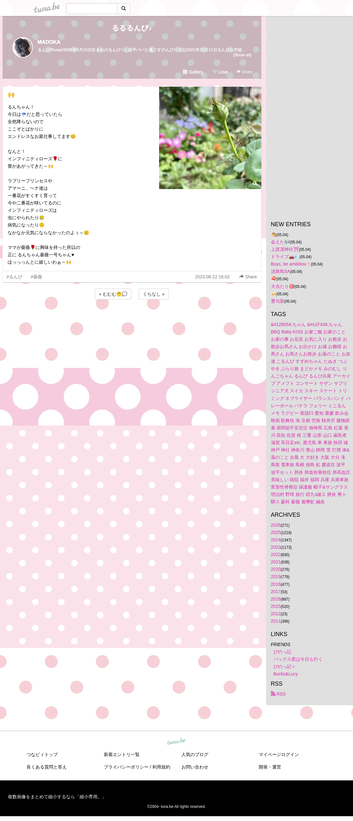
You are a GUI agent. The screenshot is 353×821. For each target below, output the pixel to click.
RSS (278, 694)
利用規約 (161, 766)
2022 (276, 554)
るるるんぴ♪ (132, 28)
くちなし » (154, 294)
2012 (276, 613)
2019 (276, 576)
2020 (276, 569)
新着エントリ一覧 (122, 754)
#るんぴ (15, 276)
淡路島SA (280, 271)
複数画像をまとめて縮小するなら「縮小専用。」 (57, 796)
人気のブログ (194, 754)
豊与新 (277, 301)
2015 (276, 606)
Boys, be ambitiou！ (291, 264)
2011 (276, 621)
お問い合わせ (194, 766)
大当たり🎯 (282, 286)
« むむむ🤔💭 (113, 294)
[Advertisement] (132, 318)
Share (244, 71)
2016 (276, 599)
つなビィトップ (42, 754)
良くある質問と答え (47, 766)
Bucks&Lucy (285, 673)
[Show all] (242, 54)
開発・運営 (270, 766)
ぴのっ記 (282, 651)
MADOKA (49, 42)
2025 (276, 532)
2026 (276, 525)
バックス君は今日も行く (298, 659)
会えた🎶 (280, 241)
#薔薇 (36, 276)
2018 (276, 584)
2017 (276, 591)
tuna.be (176, 741)
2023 (276, 547)
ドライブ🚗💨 (285, 256)
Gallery (193, 72)
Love (220, 72)
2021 (276, 561)
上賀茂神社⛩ (285, 249)
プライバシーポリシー (126, 766)
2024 (276, 539)
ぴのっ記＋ (284, 666)
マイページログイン (279, 754)
